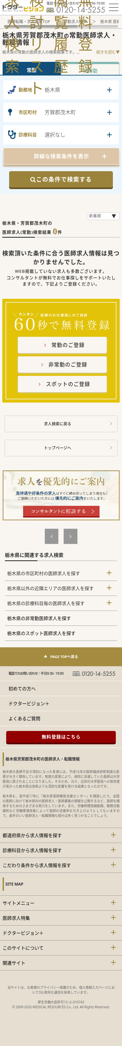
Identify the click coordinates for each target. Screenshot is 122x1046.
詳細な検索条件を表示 (61, 156)
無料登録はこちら (61, 737)
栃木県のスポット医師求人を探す (41, 633)
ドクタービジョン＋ (28, 703)
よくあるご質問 (24, 718)
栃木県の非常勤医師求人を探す (39, 618)
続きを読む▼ (108, 52)
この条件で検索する (61, 179)
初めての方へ (22, 688)
